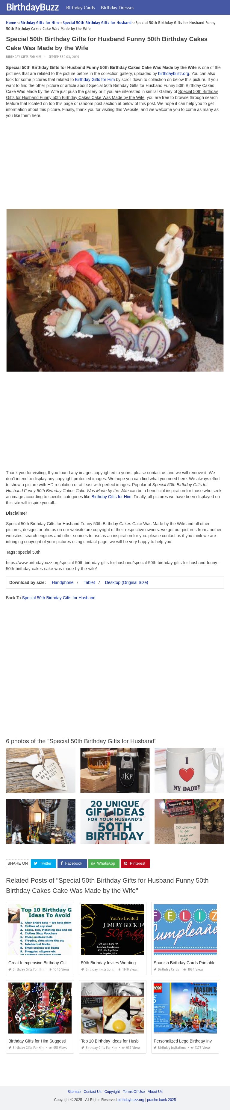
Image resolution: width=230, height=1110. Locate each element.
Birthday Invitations (97, 969)
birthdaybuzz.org (173, 73)
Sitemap (74, 1092)
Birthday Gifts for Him (23, 57)
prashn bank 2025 (161, 1100)
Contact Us (92, 1092)
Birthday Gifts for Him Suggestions (40, 1041)
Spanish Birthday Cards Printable (184, 962)
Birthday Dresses (117, 7)
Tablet (89, 582)
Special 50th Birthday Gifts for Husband (58, 597)
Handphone (62, 582)
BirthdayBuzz (32, 6)
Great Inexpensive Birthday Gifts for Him (46, 962)
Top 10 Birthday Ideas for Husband (113, 1041)
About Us (155, 1092)
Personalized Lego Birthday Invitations (189, 1041)
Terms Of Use (134, 1092)
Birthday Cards (80, 7)
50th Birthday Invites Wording (108, 962)
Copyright (112, 1092)
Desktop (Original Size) (126, 582)
